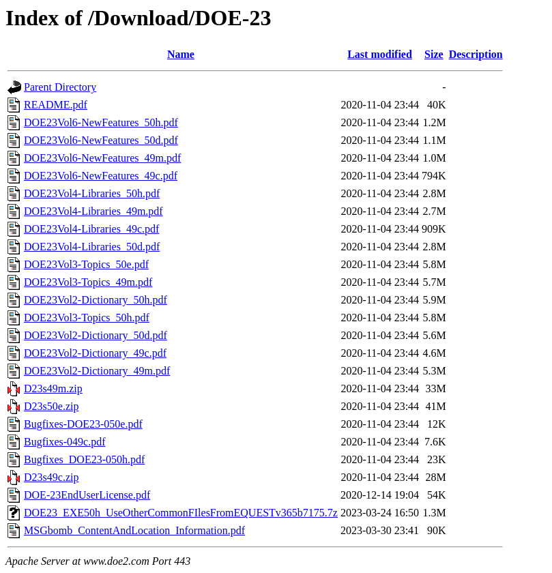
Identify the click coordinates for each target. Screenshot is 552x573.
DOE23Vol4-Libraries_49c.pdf (91, 229)
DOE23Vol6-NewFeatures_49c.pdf (100, 175)
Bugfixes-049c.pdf (65, 441)
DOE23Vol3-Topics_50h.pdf (86, 317)
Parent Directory (60, 87)
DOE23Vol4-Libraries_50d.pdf (92, 246)
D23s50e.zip (51, 406)
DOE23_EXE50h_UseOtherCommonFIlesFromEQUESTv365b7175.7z (181, 512)
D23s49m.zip (53, 388)
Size (434, 54)
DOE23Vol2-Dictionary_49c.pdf (95, 353)
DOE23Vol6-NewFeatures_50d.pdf (101, 140)
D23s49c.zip (51, 477)
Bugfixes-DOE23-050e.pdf (83, 424)
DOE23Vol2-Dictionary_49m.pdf (97, 371)
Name (180, 54)
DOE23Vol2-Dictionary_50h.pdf (95, 300)
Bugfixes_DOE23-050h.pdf (84, 459)
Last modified (379, 54)
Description (476, 54)
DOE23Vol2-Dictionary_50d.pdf (95, 335)
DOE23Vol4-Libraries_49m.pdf (93, 211)
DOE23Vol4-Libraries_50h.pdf (92, 193)
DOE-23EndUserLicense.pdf (87, 495)
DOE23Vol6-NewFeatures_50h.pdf (101, 122)
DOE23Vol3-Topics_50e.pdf (86, 264)
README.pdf (55, 105)
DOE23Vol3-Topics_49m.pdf (88, 282)
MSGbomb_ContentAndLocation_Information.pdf (134, 530)
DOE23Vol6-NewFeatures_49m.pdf (102, 158)
